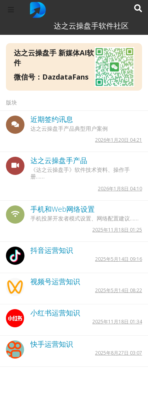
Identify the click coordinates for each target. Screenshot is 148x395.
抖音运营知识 (51, 250)
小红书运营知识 (55, 312)
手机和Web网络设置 (62, 209)
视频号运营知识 (55, 281)
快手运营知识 (51, 344)
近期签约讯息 (51, 119)
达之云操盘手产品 (58, 160)
